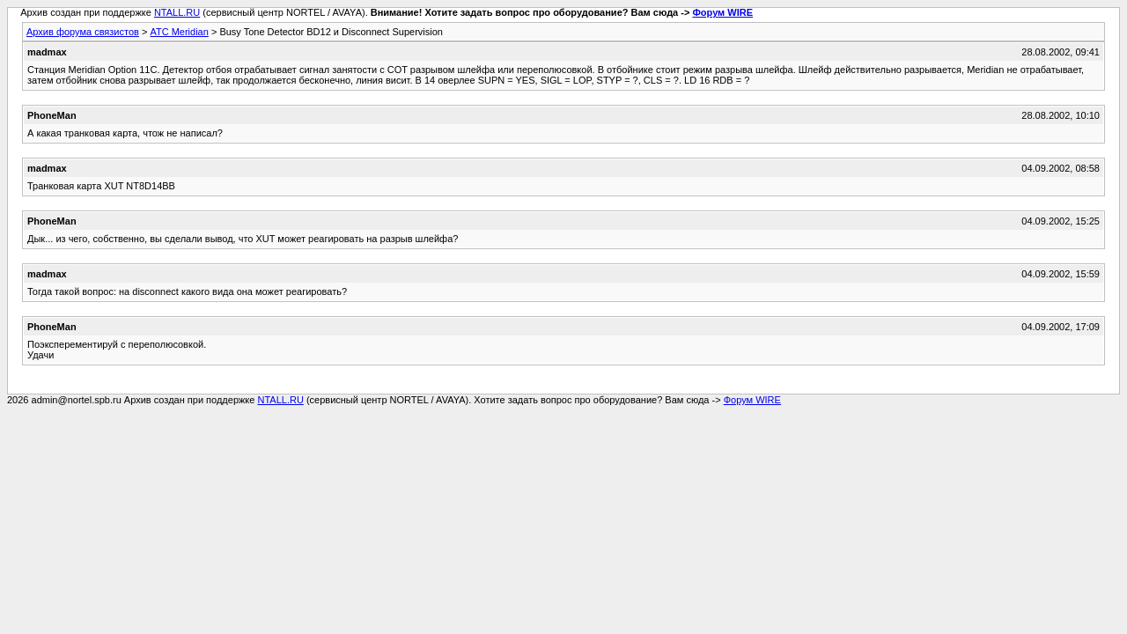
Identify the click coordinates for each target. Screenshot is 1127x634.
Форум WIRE (722, 12)
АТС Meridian (179, 31)
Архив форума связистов (82, 31)
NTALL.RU (177, 12)
